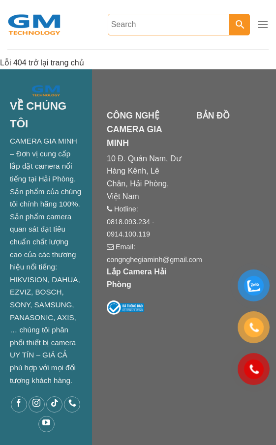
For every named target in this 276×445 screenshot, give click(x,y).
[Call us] (72, 404)
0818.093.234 (128, 222)
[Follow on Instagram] (37, 404)
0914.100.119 (128, 234)
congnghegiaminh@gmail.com (154, 260)
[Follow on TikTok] (54, 404)
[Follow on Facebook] (19, 404)
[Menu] (263, 24)
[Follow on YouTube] (46, 424)
